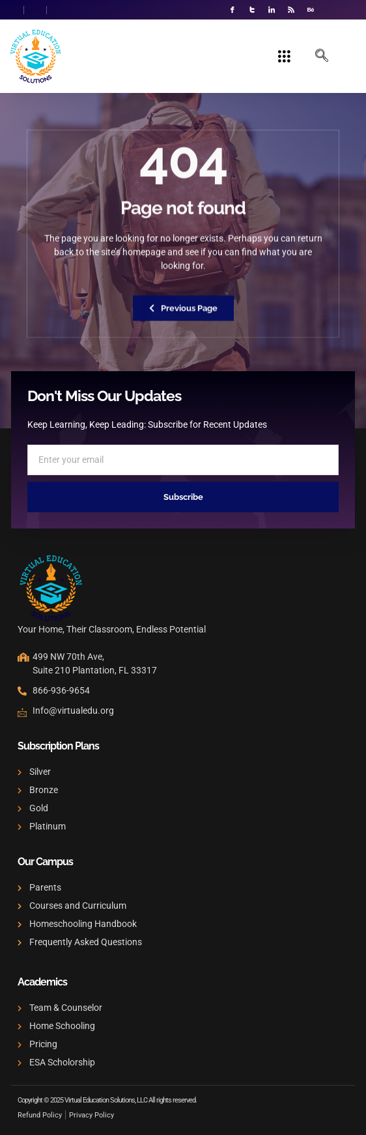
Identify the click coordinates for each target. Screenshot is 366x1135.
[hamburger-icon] (284, 56)
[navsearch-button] (322, 57)
